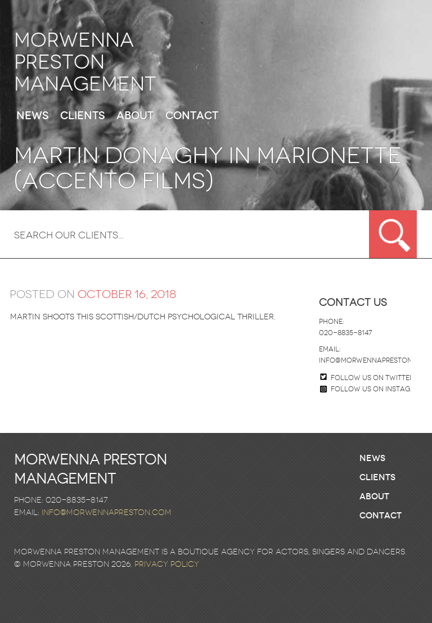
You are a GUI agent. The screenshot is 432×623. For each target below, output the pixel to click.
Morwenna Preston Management (85, 62)
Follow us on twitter (372, 378)
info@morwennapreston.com (374, 360)
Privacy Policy (166, 564)
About (135, 116)
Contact (191, 116)
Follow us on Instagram (372, 389)
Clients (82, 116)
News (32, 116)
